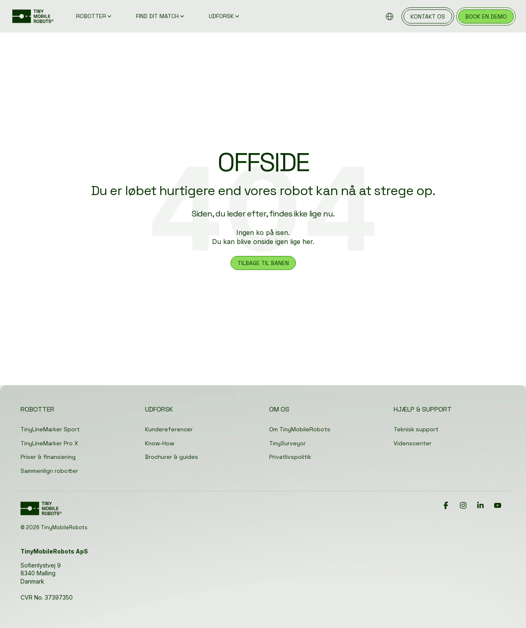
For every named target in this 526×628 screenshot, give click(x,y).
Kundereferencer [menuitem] (169, 429)
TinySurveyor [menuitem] (287, 443)
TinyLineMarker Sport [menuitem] (50, 429)
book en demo (486, 16)
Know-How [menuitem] (159, 443)
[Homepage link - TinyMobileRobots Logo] (41, 511)
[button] (446, 505)
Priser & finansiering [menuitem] (48, 457)
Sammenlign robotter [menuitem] (49, 470)
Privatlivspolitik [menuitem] (290, 457)
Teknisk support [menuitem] (416, 429)
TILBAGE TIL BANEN (263, 263)
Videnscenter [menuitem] (412, 443)
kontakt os (428, 16)
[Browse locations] (389, 16)
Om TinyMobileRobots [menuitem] (299, 429)
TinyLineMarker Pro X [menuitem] (49, 443)
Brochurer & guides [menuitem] (171, 457)
